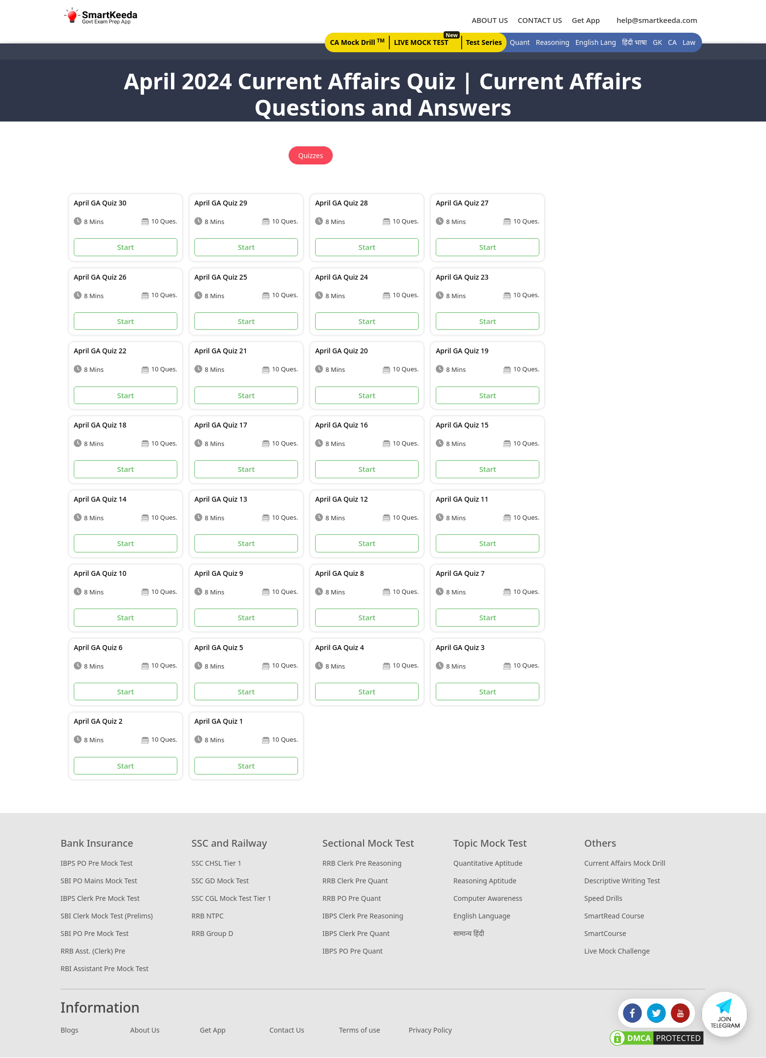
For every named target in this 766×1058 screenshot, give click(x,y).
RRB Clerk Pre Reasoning (362, 863)
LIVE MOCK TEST (423, 40)
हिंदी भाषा (631, 42)
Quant (517, 42)
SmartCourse (605, 933)
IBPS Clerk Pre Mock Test (100, 898)
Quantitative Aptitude (487, 863)
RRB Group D (212, 933)
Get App (583, 20)
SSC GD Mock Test (220, 881)
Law (686, 42)
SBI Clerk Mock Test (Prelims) (107, 916)
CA (669, 42)
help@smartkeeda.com (652, 20)
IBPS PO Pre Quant (352, 951)
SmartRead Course (614, 916)
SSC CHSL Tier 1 (216, 863)
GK (655, 42)
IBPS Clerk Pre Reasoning (363, 916)
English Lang (593, 42)
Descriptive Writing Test (622, 881)
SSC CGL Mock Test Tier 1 (231, 898)
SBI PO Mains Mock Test (99, 881)
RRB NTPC (208, 916)
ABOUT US (487, 20)
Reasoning (550, 42)
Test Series (481, 42)
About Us (145, 1030)
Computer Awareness (487, 898)
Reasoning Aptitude (484, 881)
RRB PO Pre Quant (351, 898)
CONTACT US (537, 20)
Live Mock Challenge (617, 951)
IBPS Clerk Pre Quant (356, 933)
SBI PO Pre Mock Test (94, 933)
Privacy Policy (430, 1030)
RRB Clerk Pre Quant (355, 881)
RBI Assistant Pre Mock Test (105, 969)
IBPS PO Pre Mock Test (97, 863)
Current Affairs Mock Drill (624, 863)
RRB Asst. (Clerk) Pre (93, 951)
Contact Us (287, 1030)
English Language (482, 916)
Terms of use (359, 1030)
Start (125, 247)
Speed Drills (603, 898)
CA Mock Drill (354, 42)
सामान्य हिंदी (468, 933)
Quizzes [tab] (310, 156)
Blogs (70, 1030)
